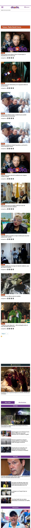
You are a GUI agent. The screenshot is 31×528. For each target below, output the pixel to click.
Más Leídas (8, 402)
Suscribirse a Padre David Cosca (1, 336)
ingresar (26, 7)
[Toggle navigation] (2, 7)
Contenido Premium (16, 364)
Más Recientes (22, 402)
